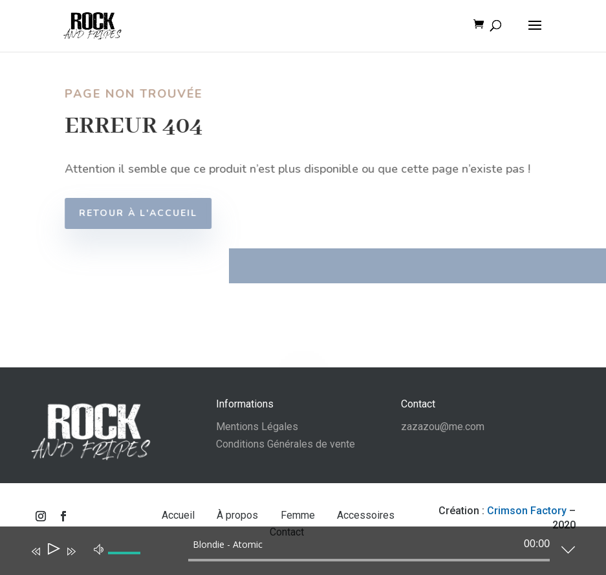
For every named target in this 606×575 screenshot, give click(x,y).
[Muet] (98, 548)
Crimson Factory (527, 510)
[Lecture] (53, 551)
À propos (239, 515)
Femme (299, 515)
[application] (293, 554)
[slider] (369, 560)
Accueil (179, 515)
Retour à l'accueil (145, 213)
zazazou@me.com (442, 426)
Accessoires (366, 515)
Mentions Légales (257, 426)
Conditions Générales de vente (285, 444)
